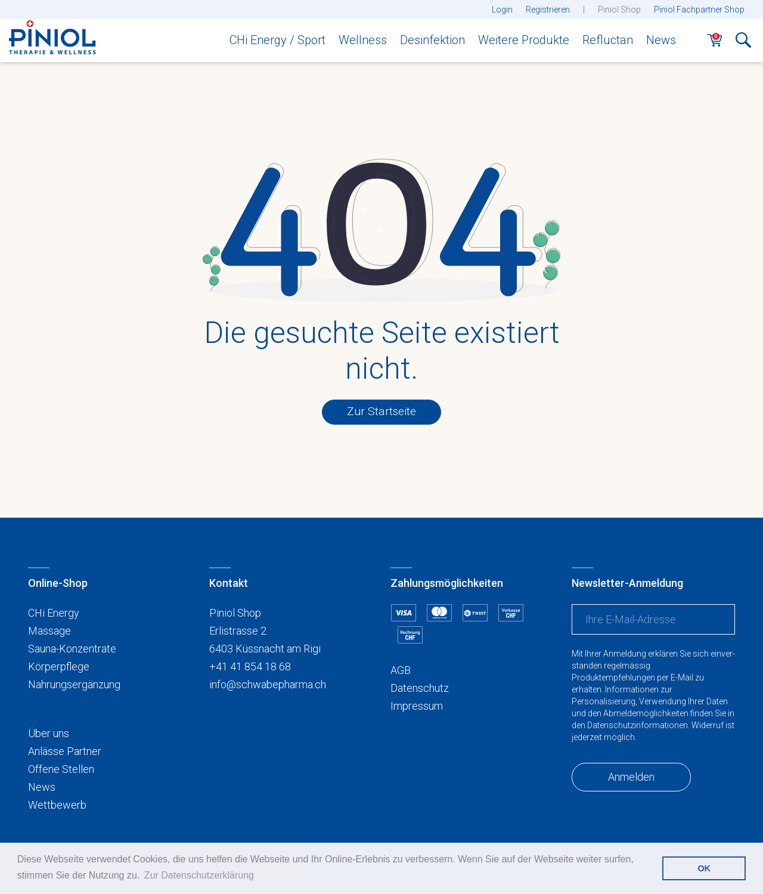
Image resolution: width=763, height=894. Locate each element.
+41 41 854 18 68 (250, 666)
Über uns (48, 733)
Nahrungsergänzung (74, 684)
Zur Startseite (381, 411)
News (661, 40)
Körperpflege (58, 666)
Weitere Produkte (523, 40)
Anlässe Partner (64, 751)
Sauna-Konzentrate (72, 648)
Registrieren (548, 9)
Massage (49, 630)
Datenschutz (419, 688)
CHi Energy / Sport (277, 40)
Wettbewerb (57, 805)
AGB (400, 670)
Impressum (416, 706)
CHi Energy (53, 613)
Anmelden (631, 777)
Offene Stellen (61, 769)
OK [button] (704, 868)
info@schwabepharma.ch (267, 684)
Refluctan (607, 40)
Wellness (363, 40)
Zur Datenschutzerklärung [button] (199, 875)
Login (502, 9)
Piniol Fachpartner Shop (699, 9)
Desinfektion (432, 40)
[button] (743, 43)
